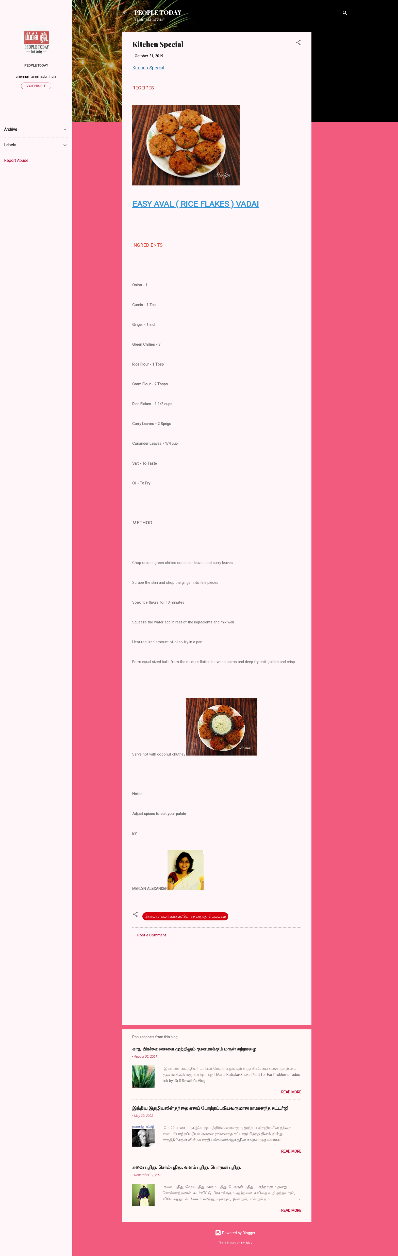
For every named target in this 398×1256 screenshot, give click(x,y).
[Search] (345, 14)
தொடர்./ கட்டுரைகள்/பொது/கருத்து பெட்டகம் (185, 916)
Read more (291, 1092)
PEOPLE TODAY (157, 12)
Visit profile (36, 86)
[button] (298, 43)
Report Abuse (16, 160)
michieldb (246, 1242)
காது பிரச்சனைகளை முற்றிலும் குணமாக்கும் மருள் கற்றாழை (194, 1049)
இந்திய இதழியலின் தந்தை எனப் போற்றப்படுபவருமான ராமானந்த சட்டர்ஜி (210, 1108)
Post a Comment (151, 935)
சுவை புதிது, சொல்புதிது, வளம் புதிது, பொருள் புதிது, (186, 1167)
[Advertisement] (332, 108)
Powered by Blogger (235, 1233)
